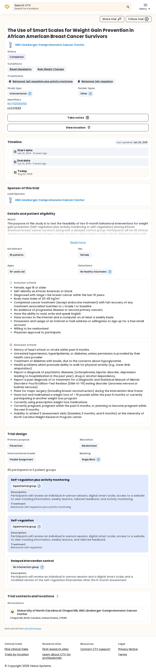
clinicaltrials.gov (32, 628)
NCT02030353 (17, 103)
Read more (78, 242)
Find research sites (55, 649)
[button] (20, 69)
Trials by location (17, 654)
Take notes (78, 118)
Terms (122, 654)
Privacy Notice (128, 649)
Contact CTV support (95, 649)
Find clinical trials (16, 649)
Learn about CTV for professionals (56, 656)
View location (78, 127)
